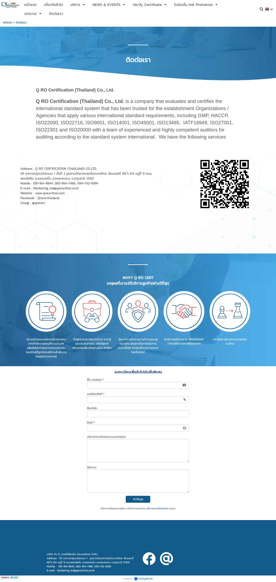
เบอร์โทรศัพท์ (95, 394)
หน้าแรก (7, 22)
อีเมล (91, 422)
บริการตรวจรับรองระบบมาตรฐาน (106, 437)
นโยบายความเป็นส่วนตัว (157, 508)
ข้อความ (91, 467)
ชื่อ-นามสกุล (95, 380)
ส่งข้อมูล (138, 499)
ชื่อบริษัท (92, 408)
